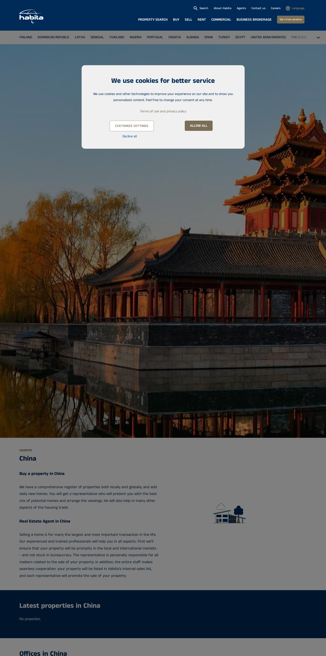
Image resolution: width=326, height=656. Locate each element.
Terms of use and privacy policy (163, 111)
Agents (241, 8)
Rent (202, 19)
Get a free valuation (291, 19)
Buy (176, 19)
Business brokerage (254, 19)
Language (298, 8)
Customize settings (131, 125)
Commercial (221, 19)
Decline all (130, 136)
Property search (153, 19)
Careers (276, 8)
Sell (188, 19)
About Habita (222, 8)
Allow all (198, 125)
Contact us (258, 8)
